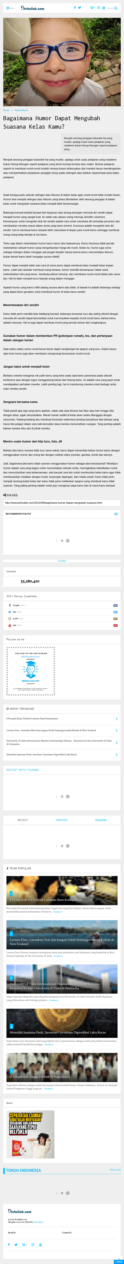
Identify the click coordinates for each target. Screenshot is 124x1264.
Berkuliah (62, 561)
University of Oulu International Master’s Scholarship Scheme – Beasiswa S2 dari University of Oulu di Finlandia (56, 986)
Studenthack (21, 110)
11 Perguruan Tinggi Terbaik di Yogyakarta (40, 1077)
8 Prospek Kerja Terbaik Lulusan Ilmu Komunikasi (46, 900)
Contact (118, 1262)
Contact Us (67, 1233)
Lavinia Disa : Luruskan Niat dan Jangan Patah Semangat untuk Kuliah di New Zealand (62, 942)
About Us (12, 1233)
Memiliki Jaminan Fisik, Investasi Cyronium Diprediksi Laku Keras (58, 1032)
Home (6, 110)
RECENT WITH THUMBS (22, 770)
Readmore (57, 912)
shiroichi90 (38, 1222)
